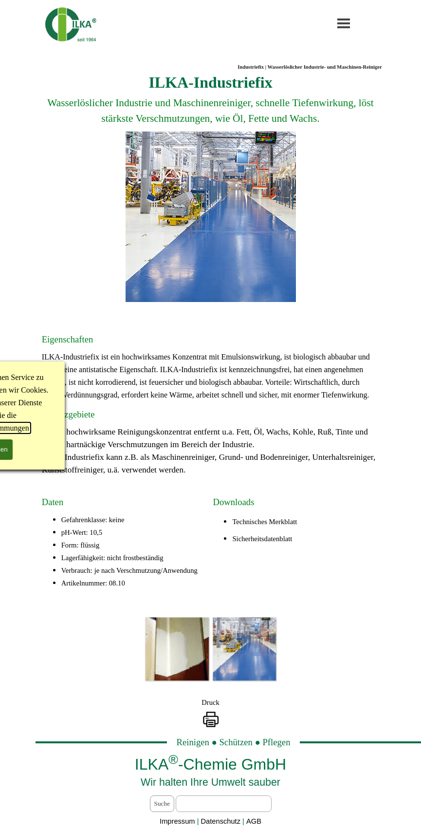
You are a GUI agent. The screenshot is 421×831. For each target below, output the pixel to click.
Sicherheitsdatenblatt (262, 539)
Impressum (177, 821)
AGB (253, 821)
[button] (176, 648)
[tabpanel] (211, 101)
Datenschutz (222, 821)
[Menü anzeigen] (344, 23)
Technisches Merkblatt (264, 522)
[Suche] (223, 803)
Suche (162, 803)
